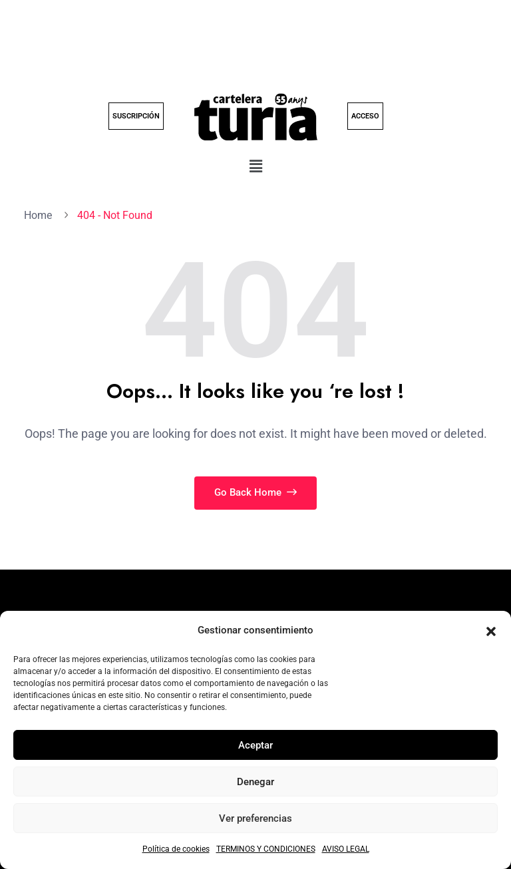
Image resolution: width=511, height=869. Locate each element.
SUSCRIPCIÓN (136, 116)
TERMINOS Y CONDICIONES (265, 849)
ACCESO (365, 116)
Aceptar (255, 745)
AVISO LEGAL (345, 849)
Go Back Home (255, 492)
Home (40, 215)
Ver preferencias (255, 818)
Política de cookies (176, 849)
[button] (491, 630)
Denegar (255, 782)
